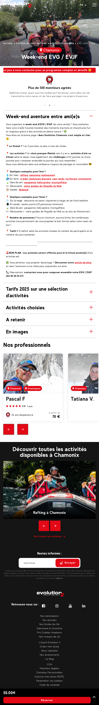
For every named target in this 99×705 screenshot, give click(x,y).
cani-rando (58, 178)
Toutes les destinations (31, 43)
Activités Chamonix (62, 43)
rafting (24, 175)
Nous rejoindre (49, 650)
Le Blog (49, 658)
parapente (30, 182)
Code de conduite (50, 684)
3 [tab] (54, 105)
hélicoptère (44, 182)
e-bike (24, 178)
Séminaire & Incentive (49, 628)
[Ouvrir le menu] (94, 5)
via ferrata (71, 178)
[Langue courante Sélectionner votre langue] (83, 5)
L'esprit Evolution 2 (49, 642)
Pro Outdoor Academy (49, 632)
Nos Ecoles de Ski (49, 624)
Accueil (8, 43)
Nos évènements (49, 654)
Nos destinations (49, 615)
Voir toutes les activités (49, 536)
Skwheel (23, 189)
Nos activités (49, 620)
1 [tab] (44, 105)
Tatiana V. (82, 398)
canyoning (34, 175)
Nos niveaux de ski (49, 636)
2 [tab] (49, 105)
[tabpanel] (49, 86)
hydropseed (48, 175)
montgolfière (59, 182)
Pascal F (15, 398)
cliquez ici (59, 578)
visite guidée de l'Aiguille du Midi (42, 186)
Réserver (47, 700)
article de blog (83, 262)
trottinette (84, 178)
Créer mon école (49, 646)
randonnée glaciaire (40, 178)
